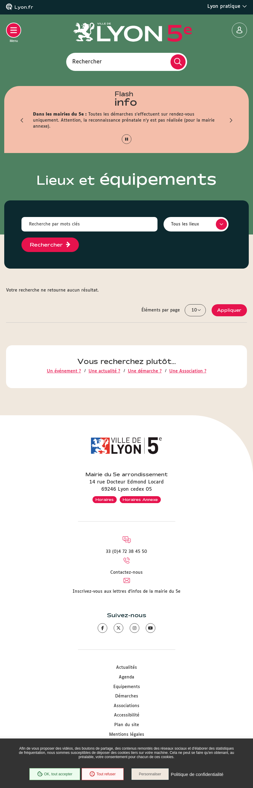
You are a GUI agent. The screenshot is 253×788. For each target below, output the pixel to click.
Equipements (126, 687)
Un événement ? (64, 371)
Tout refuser (102, 774)
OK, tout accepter (54, 774)
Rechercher (87, 61)
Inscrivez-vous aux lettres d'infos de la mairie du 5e (126, 591)
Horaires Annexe (140, 499)
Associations (126, 706)
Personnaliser (150, 774)
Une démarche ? (145, 371)
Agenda (126, 677)
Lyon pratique (227, 6)
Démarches (126, 696)
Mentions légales (126, 734)
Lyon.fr (24, 7)
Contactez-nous (126, 572)
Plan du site (126, 725)
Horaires (105, 499)
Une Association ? (187, 371)
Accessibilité (126, 715)
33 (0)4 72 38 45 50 (126, 552)
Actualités (126, 667)
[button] (22, 120)
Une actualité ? (104, 371)
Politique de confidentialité (197, 774)
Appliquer (229, 310)
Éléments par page (160, 310)
